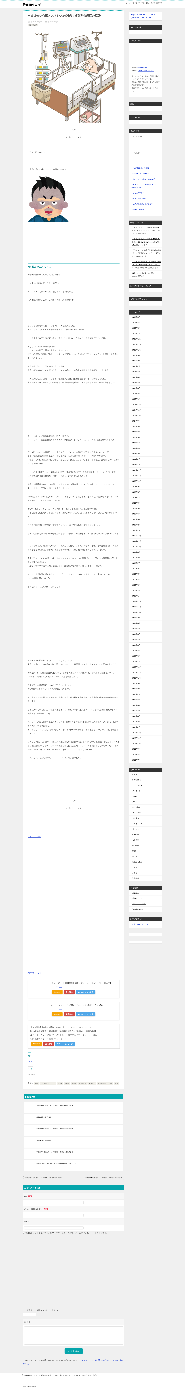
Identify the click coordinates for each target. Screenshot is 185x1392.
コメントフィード (139, 904)
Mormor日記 (32, 4)
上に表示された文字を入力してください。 (41, 1310)
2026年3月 (136, 322)
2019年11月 (136, 738)
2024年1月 (136, 465)
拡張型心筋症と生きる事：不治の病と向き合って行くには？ (56, 1163)
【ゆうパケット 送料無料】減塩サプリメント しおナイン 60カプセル (82, 983)
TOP (30, 1375)
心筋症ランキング (34, 973)
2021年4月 (136, 645)
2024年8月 (136, 426)
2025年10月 (136, 350)
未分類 (134, 873)
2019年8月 (136, 754)
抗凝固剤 (92, 1083)
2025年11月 (136, 344)
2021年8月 (136, 623)
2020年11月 (136, 672)
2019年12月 (136, 732)
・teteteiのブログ (137, 193)
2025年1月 (136, 399)
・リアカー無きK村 (138, 198)
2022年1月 (136, 596)
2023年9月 (136, 486)
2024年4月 (136, 448)
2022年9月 (136, 552)
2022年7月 (136, 563)
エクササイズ (137, 785)
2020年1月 (136, 727)
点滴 (110, 1083)
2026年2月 (136, 328)
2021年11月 (136, 607)
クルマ (134, 796)
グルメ (134, 802)
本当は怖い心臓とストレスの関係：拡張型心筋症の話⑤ (54, 1152)
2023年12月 (136, 470)
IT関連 (134, 774)
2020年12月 (136, 667)
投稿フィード (137, 898)
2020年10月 (136, 678)
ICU (36, 1083)
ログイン (135, 893)
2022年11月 (136, 541)
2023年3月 (136, 519)
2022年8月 (136, 558)
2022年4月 (136, 579)
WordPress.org (137, 909)
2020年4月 (136, 711)
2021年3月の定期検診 (43, 1117)
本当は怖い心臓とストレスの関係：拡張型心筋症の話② (54, 1129)
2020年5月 (136, 705)
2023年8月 (136, 492)
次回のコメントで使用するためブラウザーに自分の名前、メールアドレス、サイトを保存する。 (66, 1233)
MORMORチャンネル (146, 70)
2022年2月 (136, 590)
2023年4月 (136, 514)
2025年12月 (136, 339)
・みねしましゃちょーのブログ (143, 179)
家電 (134, 851)
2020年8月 (136, 689)
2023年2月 (136, 525)
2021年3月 (136, 650)
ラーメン (135, 829)
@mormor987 (142, 68)
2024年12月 (136, 404)
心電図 (74, 1083)
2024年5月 (136, 443)
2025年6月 (136, 372)
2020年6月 (136, 700)
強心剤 (67, 1083)
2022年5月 (136, 574)
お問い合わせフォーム (139, 924)
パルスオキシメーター (48, 1083)
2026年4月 (136, 317)
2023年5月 (136, 508)
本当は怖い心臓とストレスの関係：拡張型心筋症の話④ (103, 1178)
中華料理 (135, 834)
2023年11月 (136, 475)
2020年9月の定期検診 (43, 1140)
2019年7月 (136, 760)
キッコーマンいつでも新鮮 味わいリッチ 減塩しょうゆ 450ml (78, 1005)
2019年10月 (136, 743)
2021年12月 (136, 601)
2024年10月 (136, 415)
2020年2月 (136, 722)
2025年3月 (136, 388)
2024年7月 (136, 432)
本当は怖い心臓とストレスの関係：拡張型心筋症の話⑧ (54, 1105)
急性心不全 (82, 1083)
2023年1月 (136, 530)
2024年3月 (136, 454)
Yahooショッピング (86, 992)
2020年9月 (136, 683)
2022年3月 (136, 585)
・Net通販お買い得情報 (140, 168)
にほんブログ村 (34, 837)
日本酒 (134, 867)
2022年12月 (136, 536)
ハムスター (136, 813)
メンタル (135, 818)
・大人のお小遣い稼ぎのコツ (142, 204)
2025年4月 (136, 383)
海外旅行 (135, 878)
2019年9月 (136, 749)
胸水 (116, 1083)
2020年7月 (136, 694)
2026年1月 (136, 333)
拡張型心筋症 (33, 25)
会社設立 (135, 840)
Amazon (57, 992)
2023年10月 (136, 481)
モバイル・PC (137, 823)
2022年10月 (136, 547)
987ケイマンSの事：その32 (142, 273)
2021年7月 (136, 629)
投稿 (30, 1061)
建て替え (135, 856)
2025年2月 (136, 394)
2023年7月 (136, 497)
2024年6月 (136, 437)
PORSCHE (136, 780)
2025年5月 (136, 377)
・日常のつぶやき (138, 209)
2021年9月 (136, 618)
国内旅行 (135, 845)
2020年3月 (136, 716)
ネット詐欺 (136, 807)
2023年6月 (136, 503)
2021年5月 (136, 640)
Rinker (60, 987)
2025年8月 (136, 361)
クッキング (136, 791)
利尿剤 (60, 1083)
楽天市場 (69, 992)
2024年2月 (136, 459)
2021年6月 (136, 634)
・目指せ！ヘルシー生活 (140, 173)
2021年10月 (136, 612)
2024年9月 (136, 421)
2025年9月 (136, 355)
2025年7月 (136, 366)
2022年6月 (136, 569)
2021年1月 (136, 661)
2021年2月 (136, 656)
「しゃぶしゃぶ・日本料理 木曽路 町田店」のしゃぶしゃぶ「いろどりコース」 (146, 230)
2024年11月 (136, 410)
